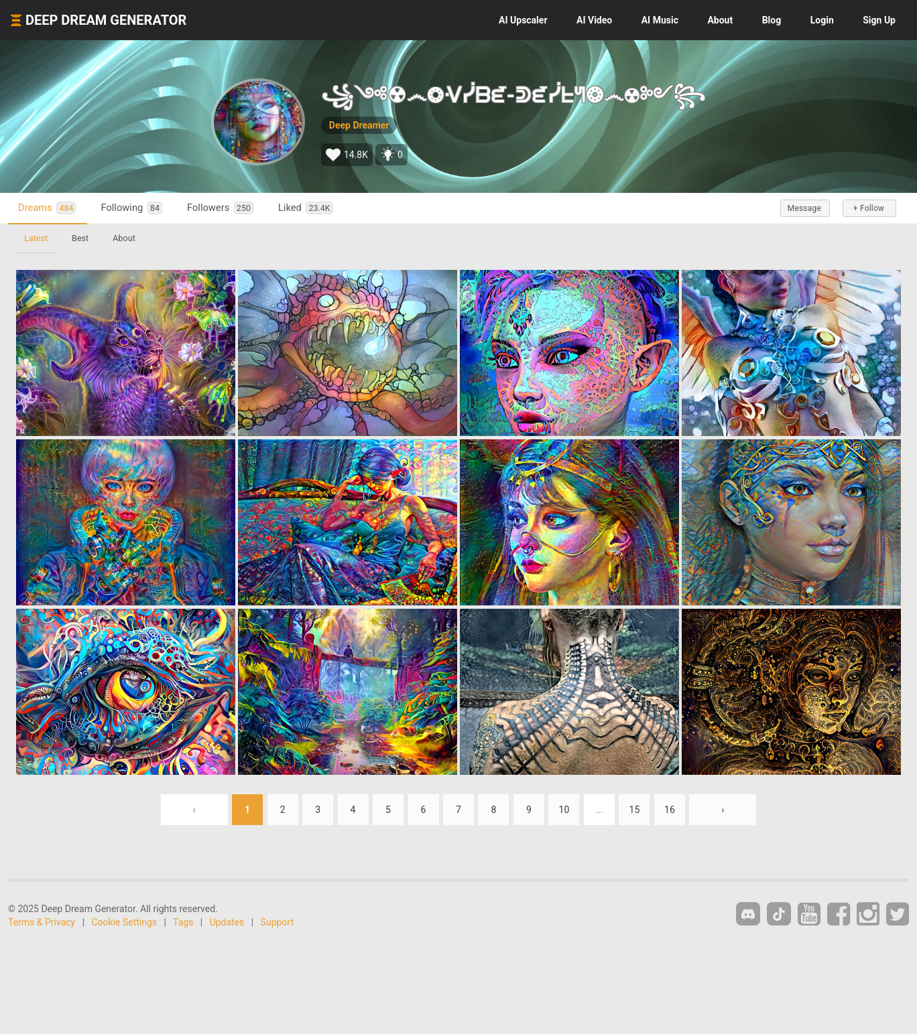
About (720, 20)
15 (634, 809)
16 (669, 809)
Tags (183, 922)
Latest (36, 238)
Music (659, 20)
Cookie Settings (125, 922)
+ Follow (868, 208)
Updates (227, 922)
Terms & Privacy (41, 922)
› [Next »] (722, 809)
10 (564, 809)
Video (594, 20)
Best (80, 238)
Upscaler (523, 20)
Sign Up (879, 20)
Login (822, 20)
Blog (772, 20)
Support (277, 922)
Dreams (47, 208)
